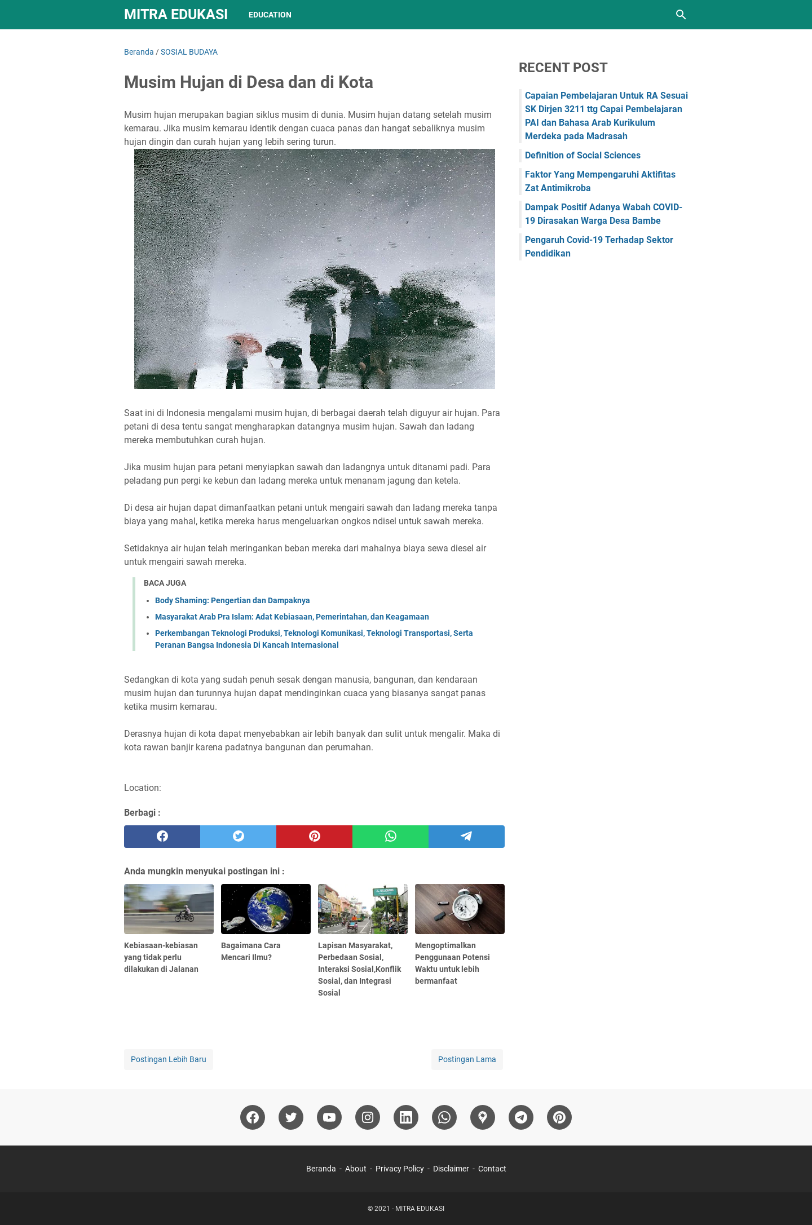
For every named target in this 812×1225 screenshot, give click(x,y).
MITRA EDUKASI (176, 14)
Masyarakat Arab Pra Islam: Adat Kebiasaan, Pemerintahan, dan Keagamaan (292, 616)
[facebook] (162, 836)
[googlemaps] (482, 1117)
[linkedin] (406, 1117)
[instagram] (367, 1117)
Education (270, 14)
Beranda (321, 1168)
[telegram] (467, 836)
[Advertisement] (603, 452)
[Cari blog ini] (681, 14)
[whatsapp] (390, 836)
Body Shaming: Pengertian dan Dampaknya (232, 600)
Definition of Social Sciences (583, 155)
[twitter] (238, 836)
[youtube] (329, 1117)
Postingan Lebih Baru (168, 1059)
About (356, 1168)
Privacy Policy (400, 1168)
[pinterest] (314, 836)
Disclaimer (451, 1168)
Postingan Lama (467, 1059)
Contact (492, 1168)
